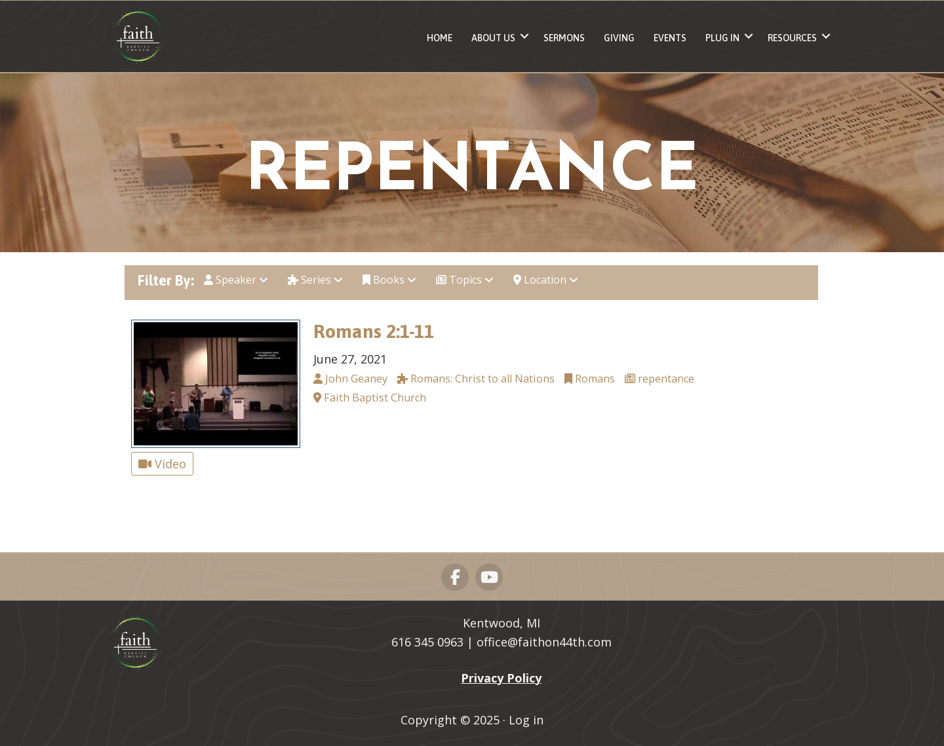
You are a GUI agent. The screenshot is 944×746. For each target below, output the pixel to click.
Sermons (564, 38)
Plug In (722, 38)
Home (439, 38)
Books (389, 279)
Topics (465, 279)
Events (670, 38)
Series (315, 279)
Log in (526, 720)
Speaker (236, 279)
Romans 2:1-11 (373, 331)
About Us (493, 38)
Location (545, 279)
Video (162, 464)
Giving (619, 38)
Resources (792, 38)
